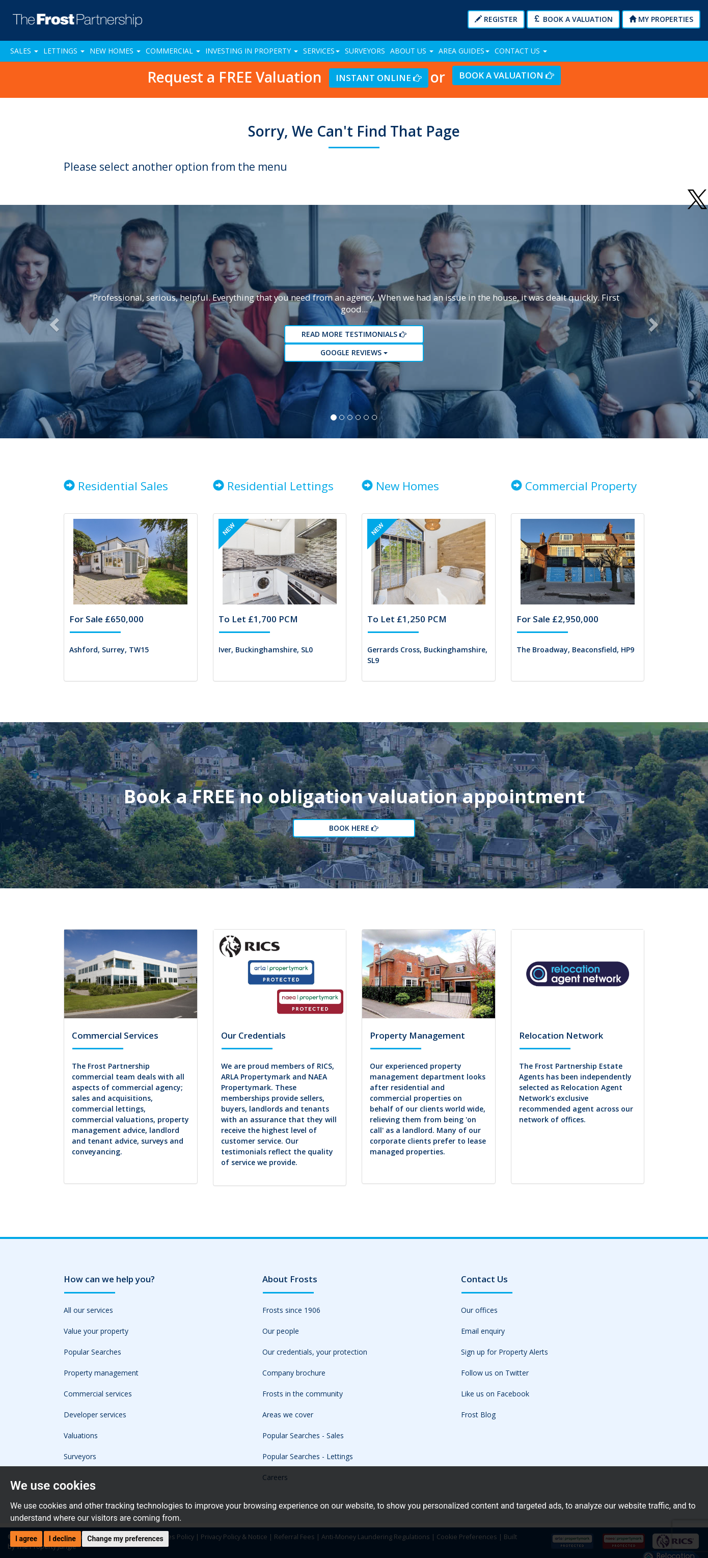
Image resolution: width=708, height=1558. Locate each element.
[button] (53, 321)
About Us (411, 51)
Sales (24, 51)
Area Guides (464, 51)
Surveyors (365, 51)
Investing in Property (251, 51)
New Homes (115, 51)
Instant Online (379, 78)
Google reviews (354, 352)
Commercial (173, 51)
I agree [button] (26, 1539)
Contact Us (521, 51)
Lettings (64, 51)
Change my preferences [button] (125, 1539)
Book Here (354, 828)
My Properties (661, 19)
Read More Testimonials (354, 334)
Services (321, 51)
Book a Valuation (573, 19)
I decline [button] (62, 1539)
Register (496, 19)
